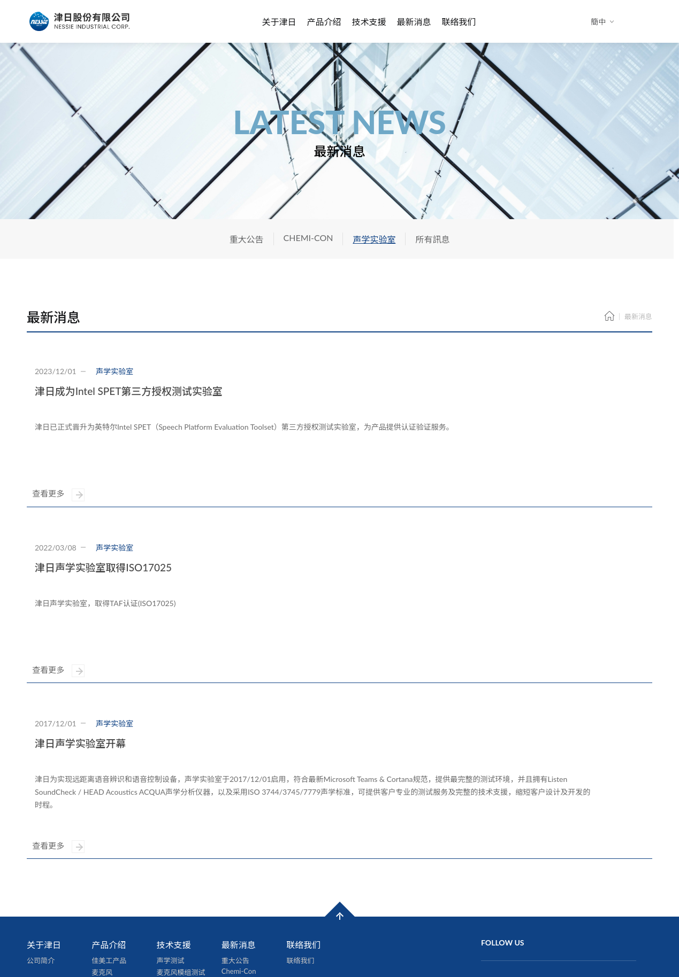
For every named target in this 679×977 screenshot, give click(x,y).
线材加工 (105, 895)
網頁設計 (225, 939)
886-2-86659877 (530, 897)
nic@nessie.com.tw (532, 920)
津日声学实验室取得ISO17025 (103, 529)
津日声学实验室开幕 (80, 668)
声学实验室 (374, 239)
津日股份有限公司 (80, 21)
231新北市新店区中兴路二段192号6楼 (545, 885)
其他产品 (105, 918)
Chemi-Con (239, 859)
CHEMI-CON (308, 237)
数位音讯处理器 (115, 871)
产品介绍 (324, 22)
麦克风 (101, 860)
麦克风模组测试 (181, 860)
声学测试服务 (112, 907)
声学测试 (171, 848)
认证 (164, 871)
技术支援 (369, 22)
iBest (258, 939)
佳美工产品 (108, 848)
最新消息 (414, 22)
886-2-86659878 (530, 908)
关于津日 (279, 22)
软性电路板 (108, 883)
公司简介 (41, 848)
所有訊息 (432, 239)
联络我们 (459, 22)
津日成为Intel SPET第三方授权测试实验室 (129, 391)
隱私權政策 (298, 939)
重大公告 (247, 239)
